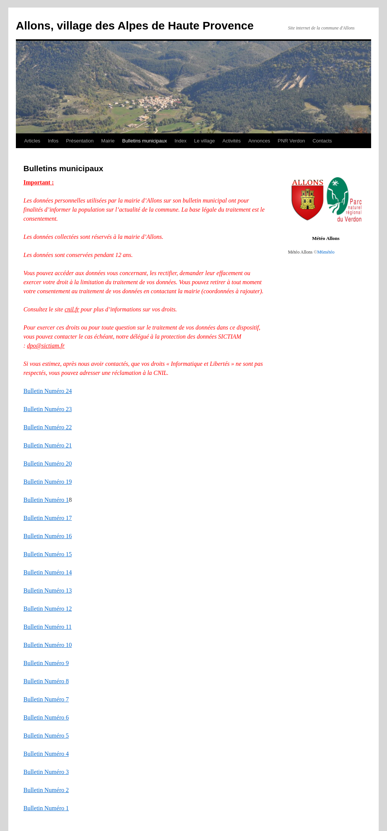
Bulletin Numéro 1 (46, 500)
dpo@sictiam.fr (46, 345)
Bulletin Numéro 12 (47, 608)
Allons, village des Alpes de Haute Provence (135, 25)
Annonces (259, 141)
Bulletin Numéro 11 (47, 627)
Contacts (322, 141)
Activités (231, 141)
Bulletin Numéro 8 (46, 681)
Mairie (108, 141)
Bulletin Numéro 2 (46, 790)
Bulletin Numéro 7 (46, 699)
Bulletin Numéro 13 (47, 590)
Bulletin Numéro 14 (47, 572)
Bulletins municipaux (144, 141)
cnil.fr (72, 309)
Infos (53, 141)
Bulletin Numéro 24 (47, 391)
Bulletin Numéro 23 (47, 409)
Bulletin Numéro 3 (46, 772)
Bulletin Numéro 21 (47, 445)
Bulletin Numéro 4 (46, 754)
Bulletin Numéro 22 (47, 427)
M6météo (325, 252)
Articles (32, 141)
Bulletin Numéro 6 (46, 717)
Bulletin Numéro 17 (47, 518)
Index (181, 141)
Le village (204, 141)
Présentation (80, 141)
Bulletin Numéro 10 (47, 645)
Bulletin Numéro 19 (47, 481)
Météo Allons (326, 238)
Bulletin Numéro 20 (47, 463)
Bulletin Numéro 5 (46, 735)
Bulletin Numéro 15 (47, 554)
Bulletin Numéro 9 (46, 663)
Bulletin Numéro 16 (47, 536)
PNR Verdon (291, 141)
